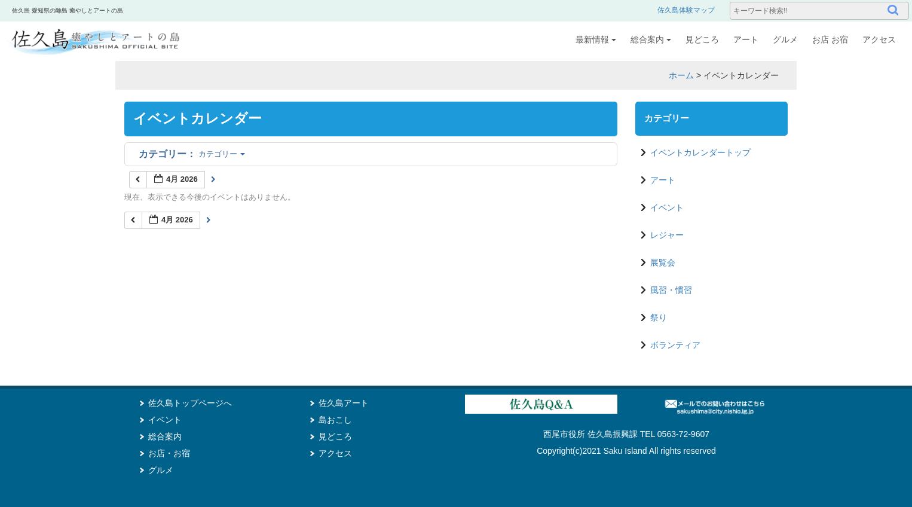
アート (745, 39)
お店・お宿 (169, 453)
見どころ (702, 39)
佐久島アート (344, 403)
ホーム (681, 75)
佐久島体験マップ (686, 10)
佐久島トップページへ (190, 403)
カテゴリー (192, 153)
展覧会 (662, 262)
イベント (667, 207)
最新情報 (596, 39)
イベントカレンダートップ (700, 152)
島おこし (335, 419)
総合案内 (651, 39)
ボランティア (675, 345)
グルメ (785, 39)
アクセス (879, 39)
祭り (658, 317)
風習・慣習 (671, 290)
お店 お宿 (830, 39)
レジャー (667, 235)
